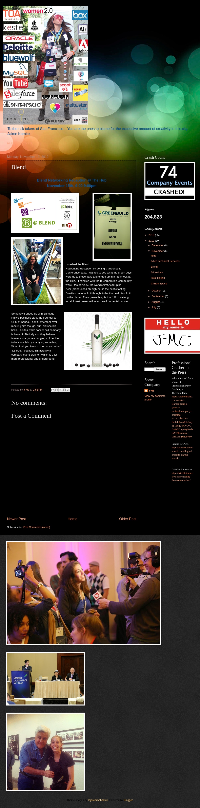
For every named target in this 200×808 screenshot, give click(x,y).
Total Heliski (158, 277)
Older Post (127, 519)
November (158, 250)
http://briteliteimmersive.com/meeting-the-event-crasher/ (182, 477)
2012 (151, 240)
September (158, 296)
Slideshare (157, 272)
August (156, 301)
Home (72, 519)
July (154, 307)
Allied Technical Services (165, 261)
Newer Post (16, 519)
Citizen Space (159, 283)
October (156, 290)
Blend (154, 266)
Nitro (153, 255)
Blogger (128, 800)
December (158, 245)
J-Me (151, 390)
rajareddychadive (98, 800)
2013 (151, 235)
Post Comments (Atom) (36, 527)
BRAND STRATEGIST (19, 143)
